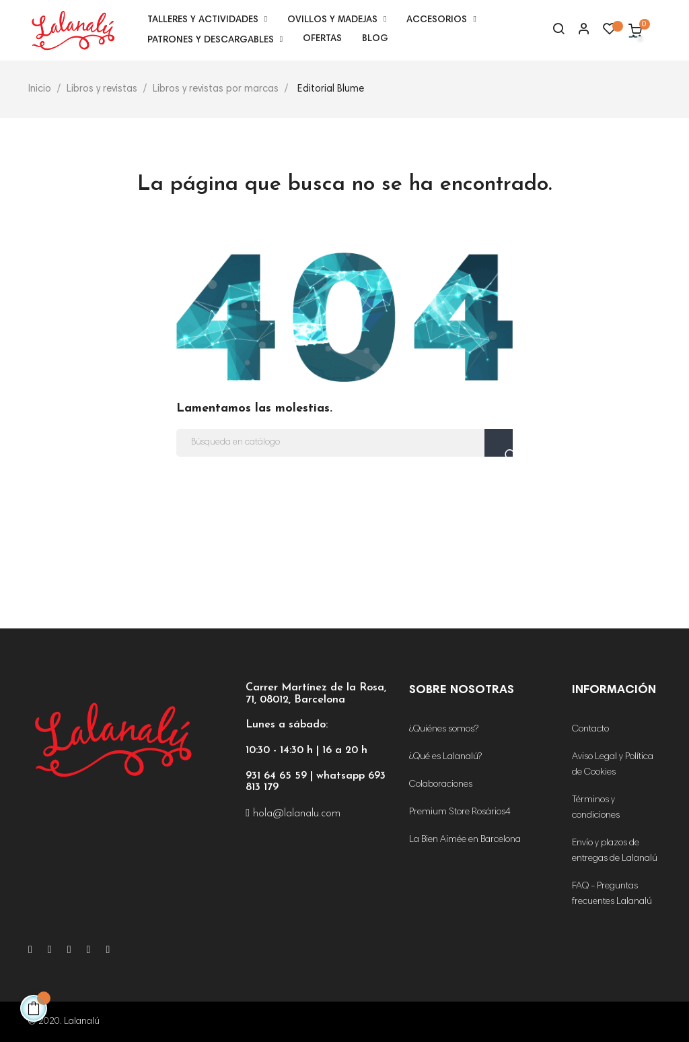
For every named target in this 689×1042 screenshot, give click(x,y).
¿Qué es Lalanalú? (445, 757)
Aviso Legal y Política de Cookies (612, 764)
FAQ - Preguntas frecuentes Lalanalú (612, 894)
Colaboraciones (440, 784)
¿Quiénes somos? (443, 729)
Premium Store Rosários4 (460, 812)
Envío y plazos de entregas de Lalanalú (614, 851)
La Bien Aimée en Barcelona (465, 840)
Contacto (590, 729)
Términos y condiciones (596, 807)
